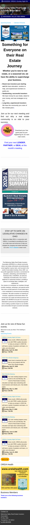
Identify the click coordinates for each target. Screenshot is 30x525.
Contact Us (4, 511)
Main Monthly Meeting (8, 374)
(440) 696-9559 (6, 522)
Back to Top (5, 459)
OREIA (14, 247)
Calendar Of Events (19, 22)
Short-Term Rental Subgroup (10, 357)
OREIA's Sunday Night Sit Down (11, 337)
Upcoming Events (6, 22)
